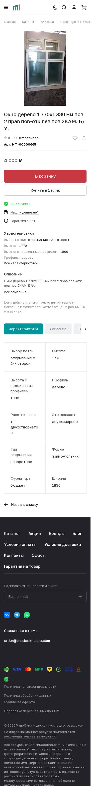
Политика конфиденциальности (30, 686)
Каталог (12, 533)
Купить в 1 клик (45, 190)
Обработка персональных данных (31, 711)
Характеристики (23, 329)
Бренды (57, 533)
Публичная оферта (19, 702)
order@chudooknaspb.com (27, 640)
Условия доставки (62, 544)
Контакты (14, 555)
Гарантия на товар (22, 566)
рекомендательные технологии (30, 736)
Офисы (38, 555)
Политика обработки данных (27, 695)
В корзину (45, 176)
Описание (58, 329)
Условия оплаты (20, 544)
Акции (34, 533)
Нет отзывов (26, 138)
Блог (77, 533)
